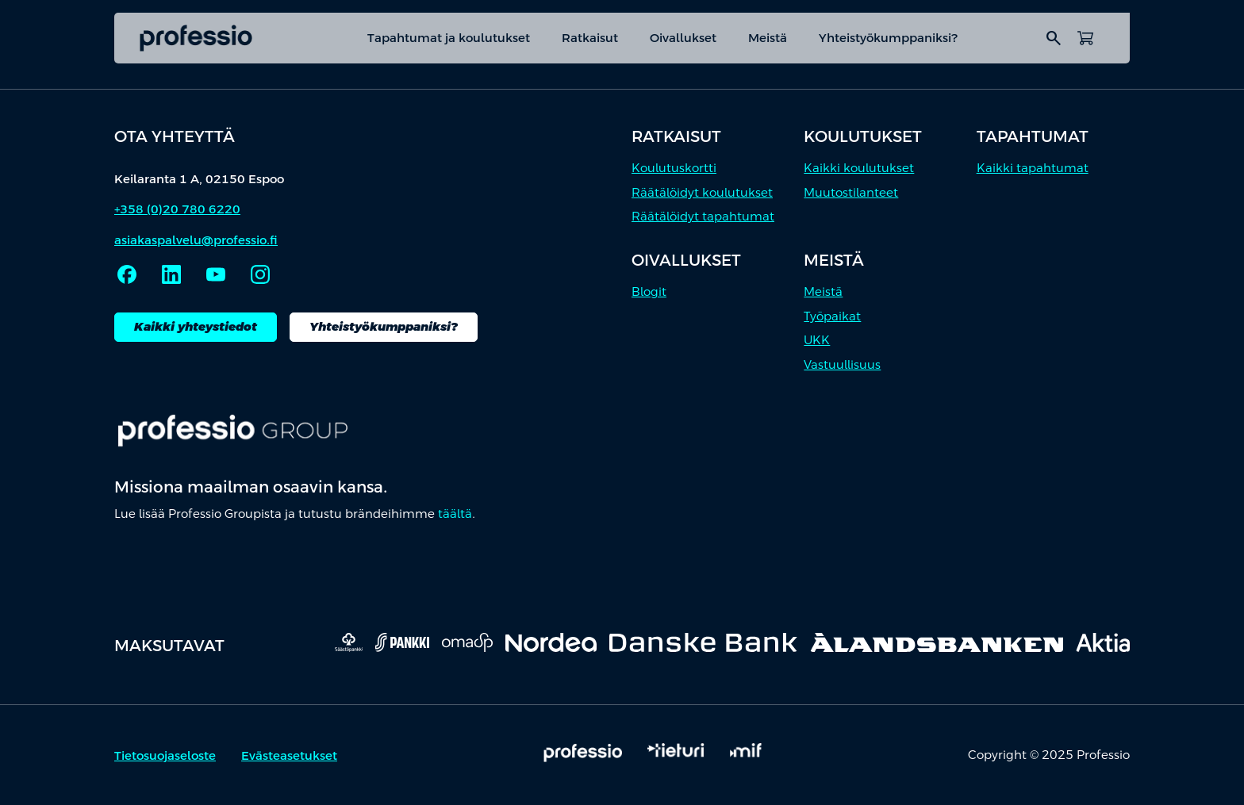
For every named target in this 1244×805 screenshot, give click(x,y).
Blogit (649, 291)
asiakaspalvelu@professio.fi (196, 240)
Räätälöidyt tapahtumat (703, 216)
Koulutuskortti (674, 167)
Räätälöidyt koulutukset (702, 192)
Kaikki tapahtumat (1032, 167)
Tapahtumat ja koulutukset (448, 37)
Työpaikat (832, 316)
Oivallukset (683, 37)
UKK (817, 340)
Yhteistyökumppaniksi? (888, 37)
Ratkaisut (590, 37)
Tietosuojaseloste (165, 755)
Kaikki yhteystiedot (195, 326)
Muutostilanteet (851, 192)
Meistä (767, 37)
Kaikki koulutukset (859, 167)
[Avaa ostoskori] (1085, 38)
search (1053, 38)
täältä (455, 513)
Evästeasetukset (289, 755)
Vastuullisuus (842, 364)
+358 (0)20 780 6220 (177, 209)
